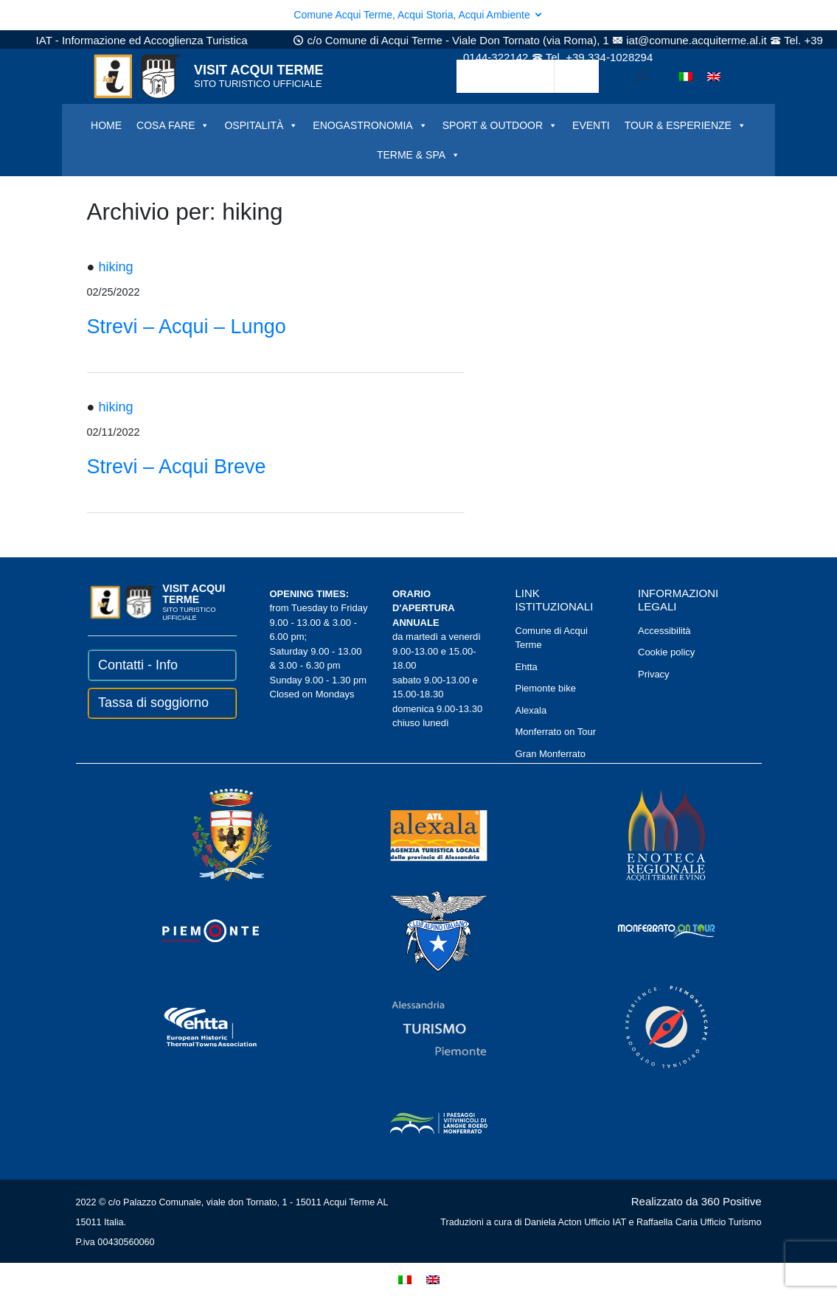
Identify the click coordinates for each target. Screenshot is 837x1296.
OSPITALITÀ (261, 125)
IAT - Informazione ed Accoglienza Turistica (142, 40)
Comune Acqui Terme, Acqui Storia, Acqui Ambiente (418, 15)
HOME (106, 125)
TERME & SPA (418, 155)
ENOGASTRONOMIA (370, 125)
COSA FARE (172, 125)
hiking (115, 266)
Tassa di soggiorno (153, 702)
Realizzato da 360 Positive (696, 1201)
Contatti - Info (138, 665)
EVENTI (591, 125)
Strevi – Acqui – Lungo (186, 327)
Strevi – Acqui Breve (176, 467)
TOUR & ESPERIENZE (685, 125)
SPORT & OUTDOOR (500, 125)
